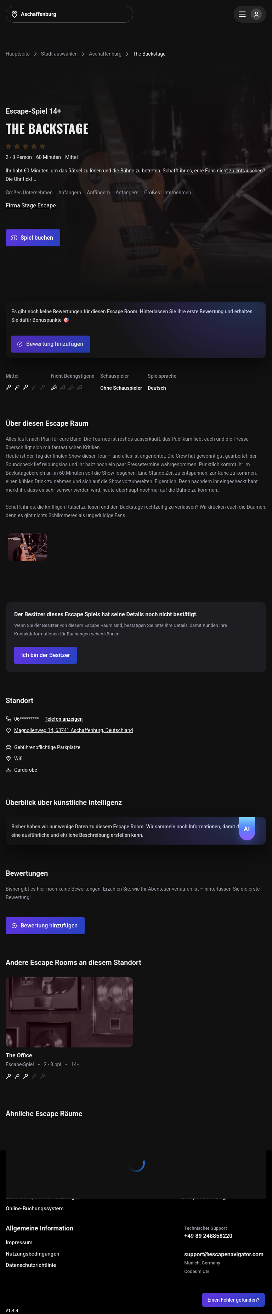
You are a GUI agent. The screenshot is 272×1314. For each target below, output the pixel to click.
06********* (26, 719)
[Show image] (27, 547)
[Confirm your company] (45, 655)
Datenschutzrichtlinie (31, 1265)
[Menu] (250, 14)
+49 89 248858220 (208, 1236)
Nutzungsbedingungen (33, 1254)
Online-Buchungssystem (35, 1208)
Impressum (19, 1242)
